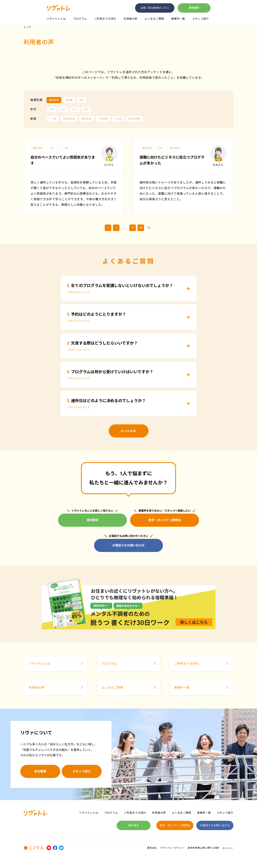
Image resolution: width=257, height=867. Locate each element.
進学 (81, 100)
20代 (51, 109)
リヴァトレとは (56, 19)
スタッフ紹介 (200, 19)
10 (140, 228)
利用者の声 (131, 19)
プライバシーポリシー (172, 847)
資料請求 (194, 8)
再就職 (69, 100)
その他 (118, 118)
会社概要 (40, 771)
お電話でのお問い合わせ (128, 545)
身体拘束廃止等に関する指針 (203, 847)
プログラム (80, 19)
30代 (63, 109)
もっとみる (128, 431)
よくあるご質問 (154, 19)
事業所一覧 (178, 19)
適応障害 (86, 118)
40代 (74, 109)
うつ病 (52, 118)
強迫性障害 (134, 118)
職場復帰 (54, 100)
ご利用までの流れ (105, 19)
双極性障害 (69, 118)
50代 (86, 109)
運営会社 (152, 847)
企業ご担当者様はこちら (154, 8)
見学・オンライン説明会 (164, 520)
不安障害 (103, 118)
